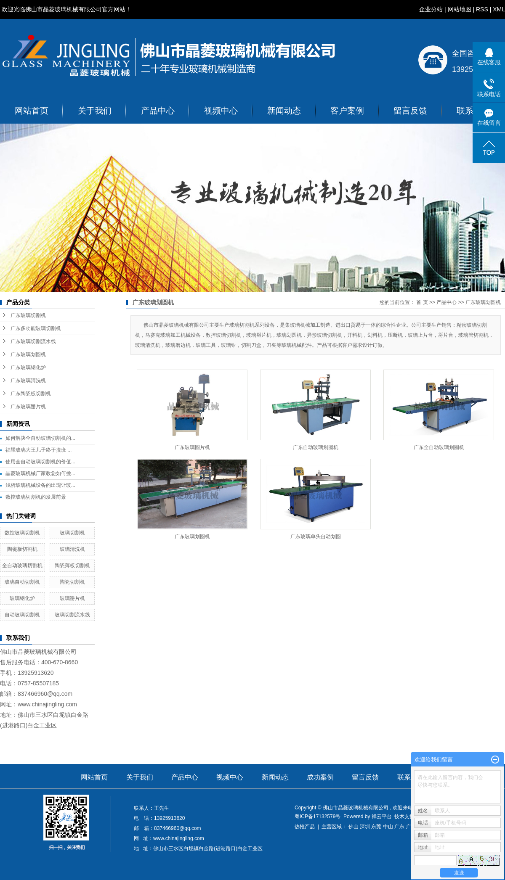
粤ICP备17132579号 (317, 816)
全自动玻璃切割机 (22, 565)
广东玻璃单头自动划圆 (315, 536)
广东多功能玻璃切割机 (36, 328)
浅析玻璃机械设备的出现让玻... (40, 485)
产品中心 (158, 110)
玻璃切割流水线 (72, 615)
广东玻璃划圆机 (28, 354)
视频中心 (221, 110)
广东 (399, 827)
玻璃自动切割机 (22, 582)
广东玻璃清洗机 (28, 380)
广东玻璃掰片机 (28, 407)
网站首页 (31, 110)
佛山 (353, 827)
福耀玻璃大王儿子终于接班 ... (38, 450)
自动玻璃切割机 (22, 615)
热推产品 (305, 827)
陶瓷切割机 (72, 582)
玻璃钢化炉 (22, 598)
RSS (482, 9)
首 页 (422, 302)
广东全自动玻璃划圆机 (439, 447)
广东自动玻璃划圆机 (315, 447)
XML (499, 9)
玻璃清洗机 (72, 549)
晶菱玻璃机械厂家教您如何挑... (40, 473)
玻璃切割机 (72, 533)
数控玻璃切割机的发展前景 (35, 497)
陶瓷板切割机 (22, 549)
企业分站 (431, 9)
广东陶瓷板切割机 (31, 393)
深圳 (365, 827)
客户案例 (347, 110)
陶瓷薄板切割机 (72, 565)
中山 (388, 827)
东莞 (376, 827)
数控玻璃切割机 (22, 533)
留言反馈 (410, 110)
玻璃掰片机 (72, 598)
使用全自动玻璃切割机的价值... (40, 462)
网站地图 (459, 9)
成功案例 (320, 777)
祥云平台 (382, 816)
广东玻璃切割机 (28, 315)
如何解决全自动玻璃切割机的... (40, 438)
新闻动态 (284, 110)
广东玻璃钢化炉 (28, 367)
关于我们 (95, 110)
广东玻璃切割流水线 (33, 341)
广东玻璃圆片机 (192, 447)
